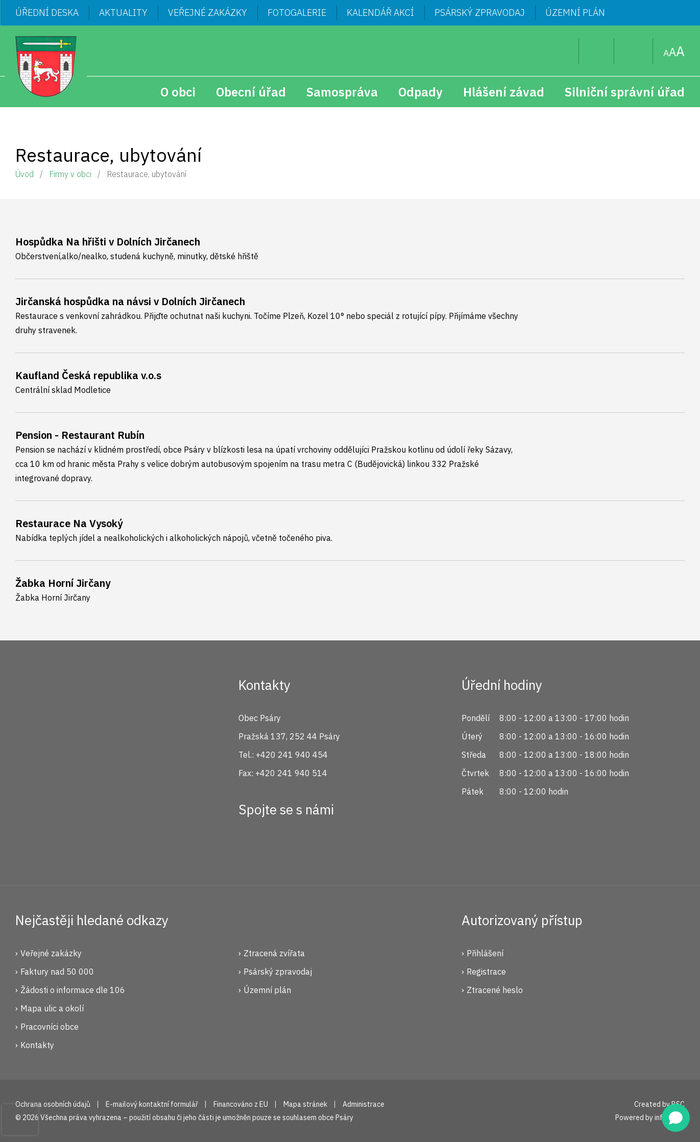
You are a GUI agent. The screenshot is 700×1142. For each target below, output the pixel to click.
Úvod (24, 174)
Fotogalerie (297, 12)
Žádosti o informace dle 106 (72, 990)
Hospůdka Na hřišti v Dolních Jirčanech (107, 242)
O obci (178, 92)
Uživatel (596, 51)
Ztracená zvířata (274, 953)
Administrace (363, 1104)
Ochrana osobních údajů (52, 1104)
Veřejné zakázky (207, 12)
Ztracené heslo (495, 990)
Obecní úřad (251, 92)
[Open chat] (676, 1118)
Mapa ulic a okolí (52, 1008)
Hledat (563, 51)
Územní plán (575, 12)
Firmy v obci (70, 174)
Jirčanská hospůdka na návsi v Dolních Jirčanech (130, 301)
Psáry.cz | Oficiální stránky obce (46, 66)
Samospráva (342, 92)
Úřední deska (47, 12)
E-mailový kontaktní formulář (152, 1104)
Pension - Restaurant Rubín (79, 435)
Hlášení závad (503, 92)
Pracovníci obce (49, 1027)
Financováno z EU (240, 1104)
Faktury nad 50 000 (57, 971)
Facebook (251, 846)
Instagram (286, 846)
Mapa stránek (633, 51)
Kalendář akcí (380, 12)
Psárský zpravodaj (480, 12)
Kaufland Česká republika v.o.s (88, 375)
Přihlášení (485, 953)
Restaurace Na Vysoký (69, 523)
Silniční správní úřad (625, 92)
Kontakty (37, 1045)
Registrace (486, 971)
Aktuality (123, 12)
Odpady (420, 92)
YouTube (320, 846)
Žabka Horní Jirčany (62, 583)
